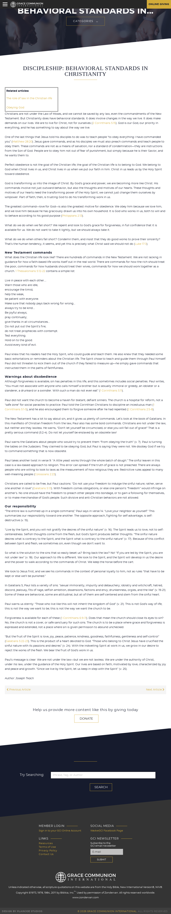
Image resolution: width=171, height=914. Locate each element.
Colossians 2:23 (45, 474)
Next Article (155, 689)
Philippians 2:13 (72, 215)
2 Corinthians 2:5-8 (140, 409)
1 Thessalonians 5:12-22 (30, 270)
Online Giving (158, 4)
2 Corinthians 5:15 (104, 123)
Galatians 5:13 (42, 487)
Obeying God (15, 107)
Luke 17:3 (141, 243)
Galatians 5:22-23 (17, 640)
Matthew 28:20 (22, 141)
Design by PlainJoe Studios (22, 910)
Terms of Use (47, 845)
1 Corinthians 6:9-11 (73, 617)
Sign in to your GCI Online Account (60, 830)
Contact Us (46, 852)
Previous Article (19, 689)
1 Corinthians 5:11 (111, 390)
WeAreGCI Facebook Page (106, 830)
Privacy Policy (48, 849)
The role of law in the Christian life (29, 98)
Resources (46, 842)
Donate (86, 717)
